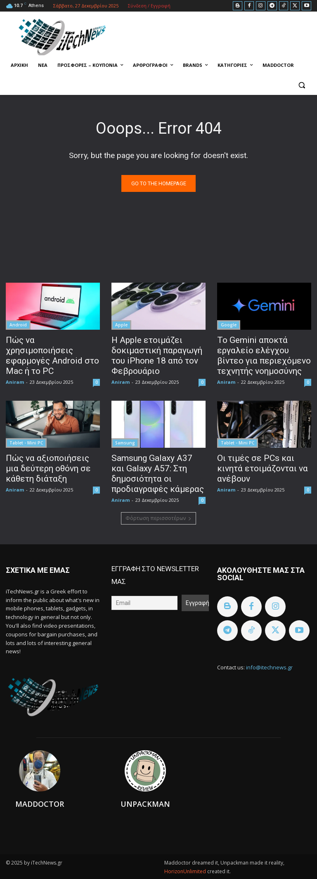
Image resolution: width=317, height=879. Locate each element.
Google (229, 325)
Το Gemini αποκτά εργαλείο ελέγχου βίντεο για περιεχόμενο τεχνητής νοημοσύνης (264, 355)
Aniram (15, 382)
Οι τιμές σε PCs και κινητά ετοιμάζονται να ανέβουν (262, 468)
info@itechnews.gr (269, 667)
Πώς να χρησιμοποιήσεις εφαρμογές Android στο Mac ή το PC (52, 355)
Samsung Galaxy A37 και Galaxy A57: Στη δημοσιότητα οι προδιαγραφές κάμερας (157, 473)
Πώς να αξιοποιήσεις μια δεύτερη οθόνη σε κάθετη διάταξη (48, 468)
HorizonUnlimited (185, 871)
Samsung (125, 443)
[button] (301, 85)
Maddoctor (39, 804)
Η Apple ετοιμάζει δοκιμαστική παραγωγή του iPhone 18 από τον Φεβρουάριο (156, 355)
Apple (121, 325)
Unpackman (145, 804)
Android (18, 325)
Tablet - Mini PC (26, 443)
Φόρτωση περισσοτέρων (158, 518)
